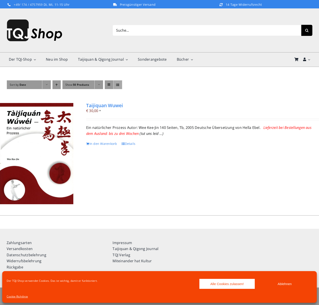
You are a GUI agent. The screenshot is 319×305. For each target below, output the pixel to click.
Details (130, 144)
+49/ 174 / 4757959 (28, 5)
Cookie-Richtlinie (17, 296)
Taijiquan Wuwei (104, 105)
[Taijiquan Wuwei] (36, 153)
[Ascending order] (56, 84)
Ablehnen (285, 284)
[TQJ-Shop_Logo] (34, 21)
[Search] (306, 30)
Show (77, 85)
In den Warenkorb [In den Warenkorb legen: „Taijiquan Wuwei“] (103, 144)
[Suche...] (207, 30)
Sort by (18, 85)
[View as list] (117, 84)
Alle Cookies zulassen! (227, 284)
